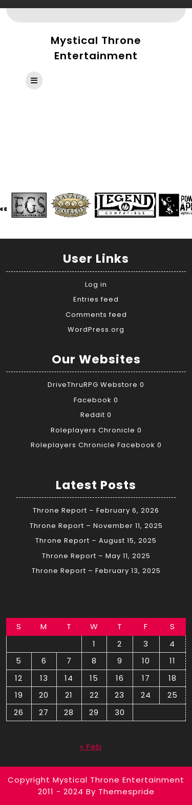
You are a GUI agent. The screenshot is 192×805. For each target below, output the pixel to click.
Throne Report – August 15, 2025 (96, 540)
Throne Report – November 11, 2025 (96, 526)
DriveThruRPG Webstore (93, 384)
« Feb (91, 746)
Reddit (92, 415)
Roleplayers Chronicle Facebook (93, 445)
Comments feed (96, 314)
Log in (96, 284)
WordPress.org (96, 329)
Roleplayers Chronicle (93, 430)
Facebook (93, 400)
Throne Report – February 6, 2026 (96, 510)
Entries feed (96, 299)
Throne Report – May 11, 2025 (96, 556)
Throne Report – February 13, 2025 (96, 571)
